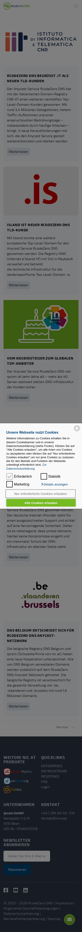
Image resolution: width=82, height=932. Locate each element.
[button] (54, 484)
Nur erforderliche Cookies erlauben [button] (40, 494)
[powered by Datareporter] (76, 428)
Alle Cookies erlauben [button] (40, 502)
